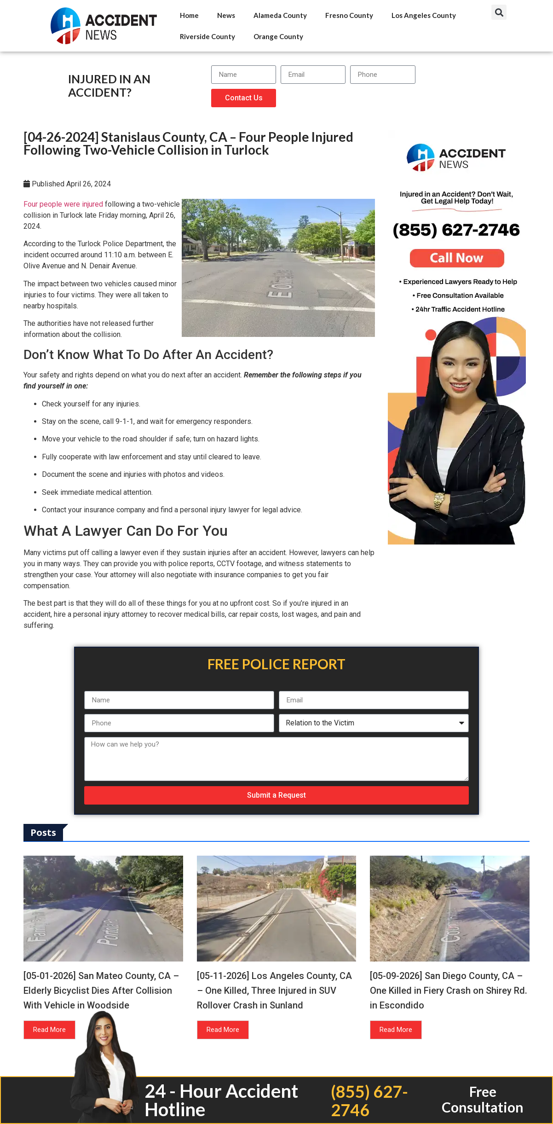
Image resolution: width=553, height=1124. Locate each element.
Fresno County (349, 15)
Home (189, 15)
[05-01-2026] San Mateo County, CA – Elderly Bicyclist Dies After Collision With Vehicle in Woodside (101, 990)
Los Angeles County (424, 15)
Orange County (278, 36)
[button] (499, 12)
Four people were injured (63, 204)
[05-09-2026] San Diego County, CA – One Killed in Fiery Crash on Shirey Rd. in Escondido (448, 990)
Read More (49, 1030)
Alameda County (280, 15)
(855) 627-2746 (369, 1100)
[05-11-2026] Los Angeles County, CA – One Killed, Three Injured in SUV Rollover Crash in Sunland (274, 990)
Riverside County (207, 36)
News (226, 15)
